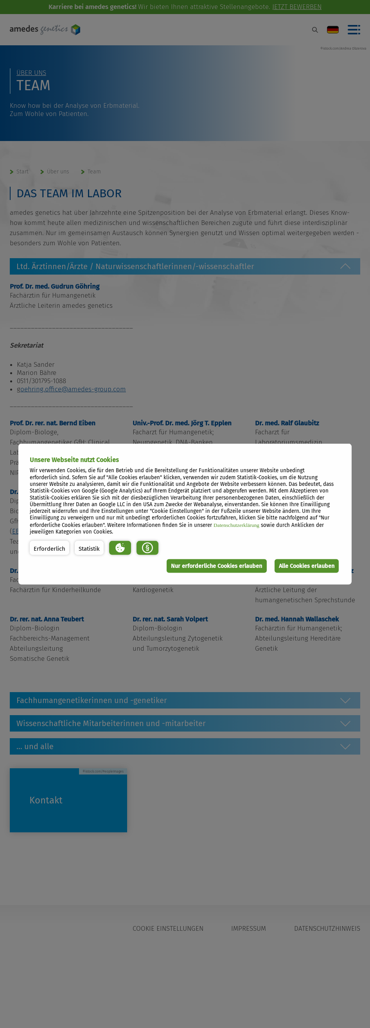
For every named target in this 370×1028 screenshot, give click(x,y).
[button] (49, 548)
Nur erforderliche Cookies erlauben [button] (216, 565)
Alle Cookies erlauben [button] (306, 565)
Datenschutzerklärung (236, 525)
